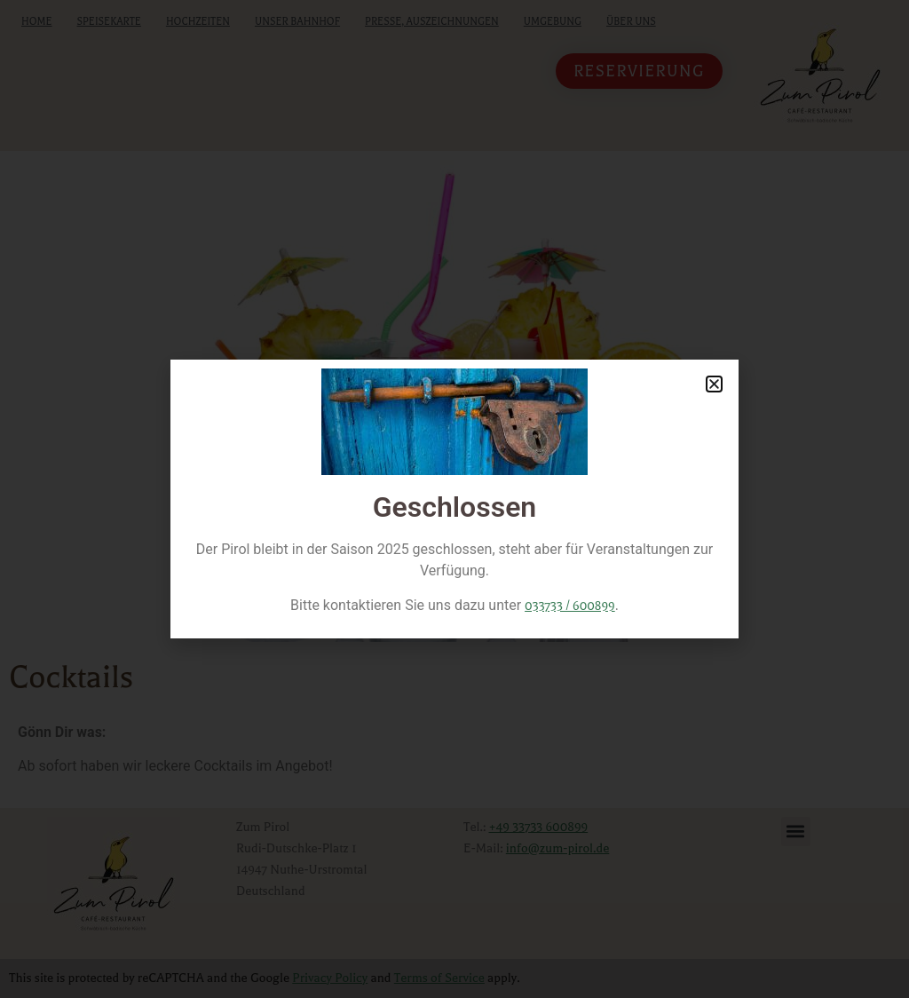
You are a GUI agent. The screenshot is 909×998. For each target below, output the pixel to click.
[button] (714, 384)
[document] (454, 499)
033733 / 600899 (570, 606)
